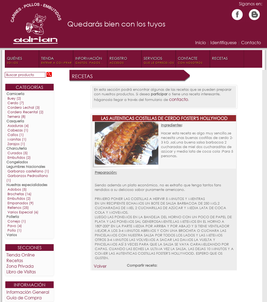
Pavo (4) (14, 226)
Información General (27, 292)
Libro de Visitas (21, 271)
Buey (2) (14, 98)
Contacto (251, 42)
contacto (178, 99)
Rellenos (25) (18, 207)
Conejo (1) (16, 221)
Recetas (14, 260)
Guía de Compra (24, 297)
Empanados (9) (20, 203)
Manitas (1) (16, 139)
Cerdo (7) (15, 103)
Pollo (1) (14, 230)
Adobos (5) (17, 189)
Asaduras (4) (18, 125)
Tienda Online (20, 255)
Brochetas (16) (19, 194)
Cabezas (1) (17, 130)
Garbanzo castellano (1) (28, 171)
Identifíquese (223, 42)
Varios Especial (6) (22, 212)
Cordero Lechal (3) (23, 107)
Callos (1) (15, 135)
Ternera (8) (16, 116)
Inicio (200, 42)
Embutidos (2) (19, 157)
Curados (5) (17, 153)
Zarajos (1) (16, 144)
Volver (100, 266)
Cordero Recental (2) (25, 112)
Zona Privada (20, 266)
